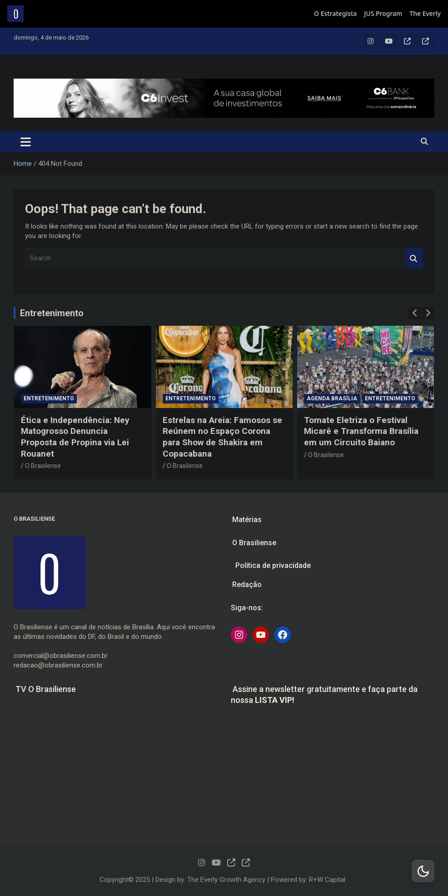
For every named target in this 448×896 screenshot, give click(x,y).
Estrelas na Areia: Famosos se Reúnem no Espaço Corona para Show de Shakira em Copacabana (222, 437)
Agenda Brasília (332, 398)
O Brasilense (43, 465)
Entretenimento (52, 313)
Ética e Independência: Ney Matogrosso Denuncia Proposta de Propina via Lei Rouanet (75, 437)
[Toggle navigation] (26, 141)
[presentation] (414, 313)
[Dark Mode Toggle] (423, 871)
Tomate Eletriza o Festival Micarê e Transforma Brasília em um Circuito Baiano (361, 431)
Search (414, 258)
